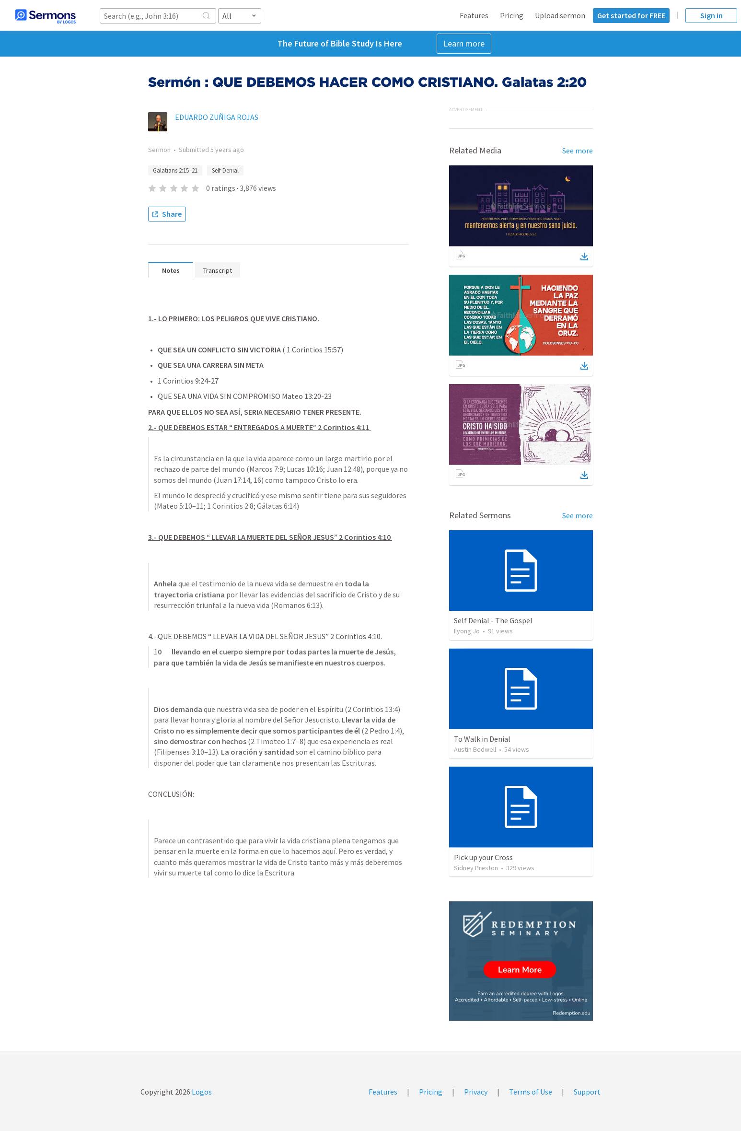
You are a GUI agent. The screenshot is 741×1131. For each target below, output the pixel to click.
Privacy (475, 1091)
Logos (201, 1091)
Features (474, 15)
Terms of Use (530, 1091)
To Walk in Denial (482, 739)
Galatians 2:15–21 (175, 170)
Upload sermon (560, 15)
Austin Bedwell (475, 749)
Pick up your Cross (483, 857)
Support (587, 1091)
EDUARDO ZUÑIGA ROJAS (216, 117)
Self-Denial (225, 170)
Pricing (511, 15)
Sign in (711, 15)
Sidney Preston (476, 867)
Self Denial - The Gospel (493, 620)
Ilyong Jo (467, 631)
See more (577, 150)
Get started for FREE (631, 15)
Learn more (464, 43)
